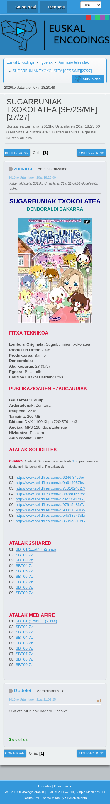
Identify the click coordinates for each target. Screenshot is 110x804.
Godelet (22, 690)
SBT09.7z (24, 593)
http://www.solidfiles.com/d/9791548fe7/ (50, 504)
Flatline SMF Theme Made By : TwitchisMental (55, 798)
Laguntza (44, 786)
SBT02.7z (24, 555)
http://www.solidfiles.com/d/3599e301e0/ (50, 521)
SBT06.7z (24, 576)
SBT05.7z (24, 571)
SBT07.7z (24, 582)
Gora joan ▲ (63, 786)
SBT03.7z (24, 560)
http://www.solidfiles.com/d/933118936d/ (50, 510)
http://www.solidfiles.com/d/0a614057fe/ (50, 483)
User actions (91, 152)
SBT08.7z (24, 587)
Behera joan (16, 152)
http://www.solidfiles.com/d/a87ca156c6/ (50, 494)
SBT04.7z (24, 565)
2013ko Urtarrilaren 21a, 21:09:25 (32, 699)
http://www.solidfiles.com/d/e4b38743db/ (50, 515)
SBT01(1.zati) (27, 549)
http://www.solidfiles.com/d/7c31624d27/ (50, 488)
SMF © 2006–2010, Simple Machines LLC (76, 792)
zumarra (23, 168)
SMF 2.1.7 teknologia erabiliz (24, 792)
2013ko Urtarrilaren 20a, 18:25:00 (32, 177)
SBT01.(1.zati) (28, 621)
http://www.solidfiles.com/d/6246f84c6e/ (50, 477)
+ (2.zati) (48, 549)
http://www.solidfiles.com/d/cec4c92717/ (50, 499)
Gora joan (14, 753)
